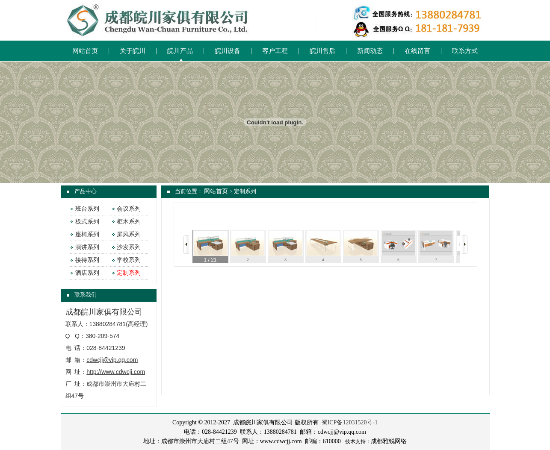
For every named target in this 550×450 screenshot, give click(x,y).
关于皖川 (132, 50)
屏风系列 (129, 234)
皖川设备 (227, 50)
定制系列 (129, 273)
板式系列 (87, 221)
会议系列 (129, 209)
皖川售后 (322, 50)
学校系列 (129, 260)
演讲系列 (87, 247)
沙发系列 (129, 247)
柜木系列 (129, 221)
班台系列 (87, 209)
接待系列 (87, 260)
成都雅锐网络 (389, 441)
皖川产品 (180, 50)
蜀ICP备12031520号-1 (350, 422)
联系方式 (465, 50)
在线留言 (417, 50)
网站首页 (85, 50)
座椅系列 (87, 234)
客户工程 (275, 50)
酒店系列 (87, 273)
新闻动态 (370, 50)
